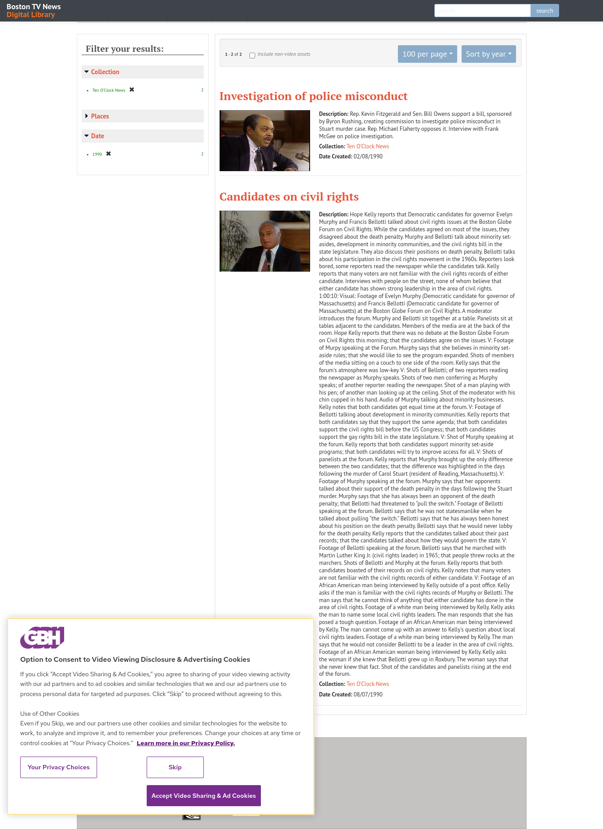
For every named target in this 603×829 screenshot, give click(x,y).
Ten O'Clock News (368, 146)
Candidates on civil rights (289, 196)
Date (98, 136)
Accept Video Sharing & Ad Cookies (204, 796)
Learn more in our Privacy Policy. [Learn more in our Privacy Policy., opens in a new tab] (186, 743)
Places (100, 116)
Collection (105, 72)
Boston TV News (34, 9)
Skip (175, 767)
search (544, 10)
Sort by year (486, 54)
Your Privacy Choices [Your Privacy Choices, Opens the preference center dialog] (59, 767)
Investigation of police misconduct (314, 95)
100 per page (424, 54)
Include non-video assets (283, 53)
